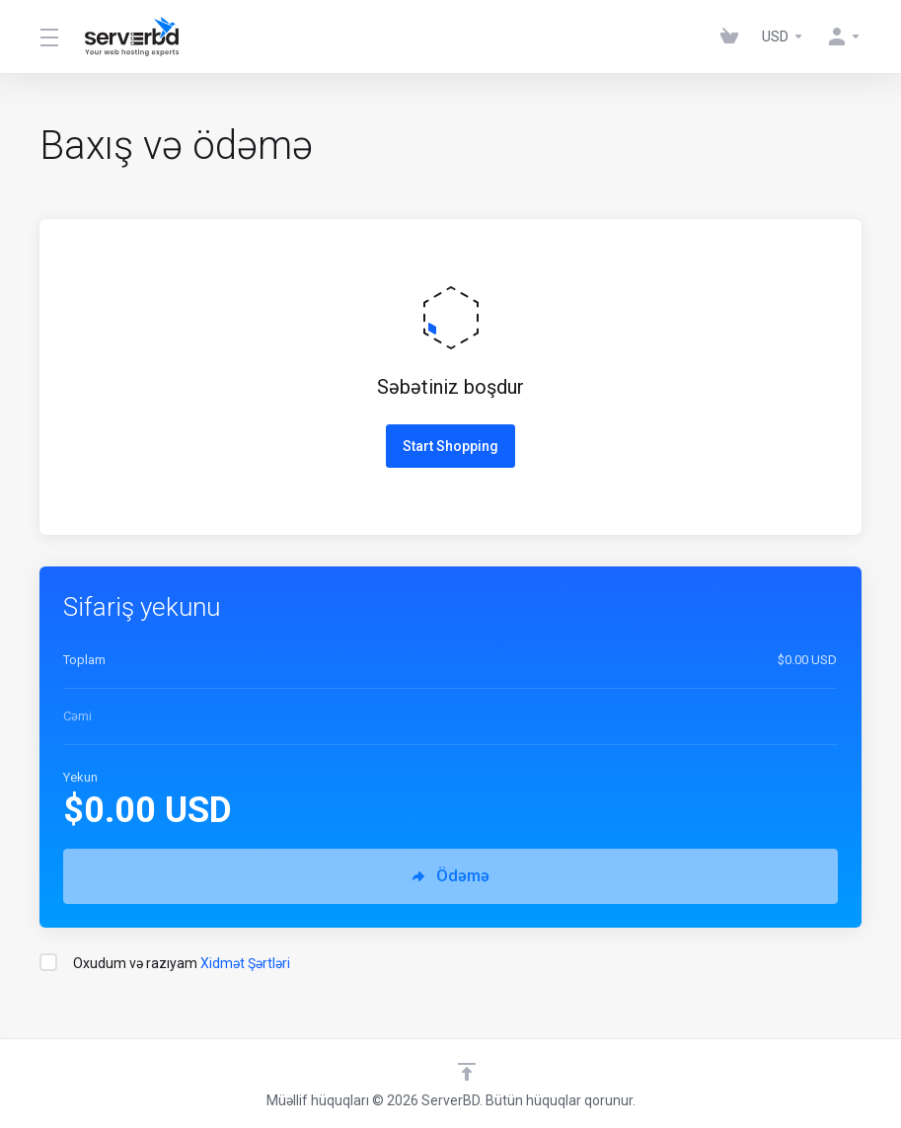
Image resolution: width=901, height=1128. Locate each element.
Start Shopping (450, 446)
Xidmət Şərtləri (245, 963)
